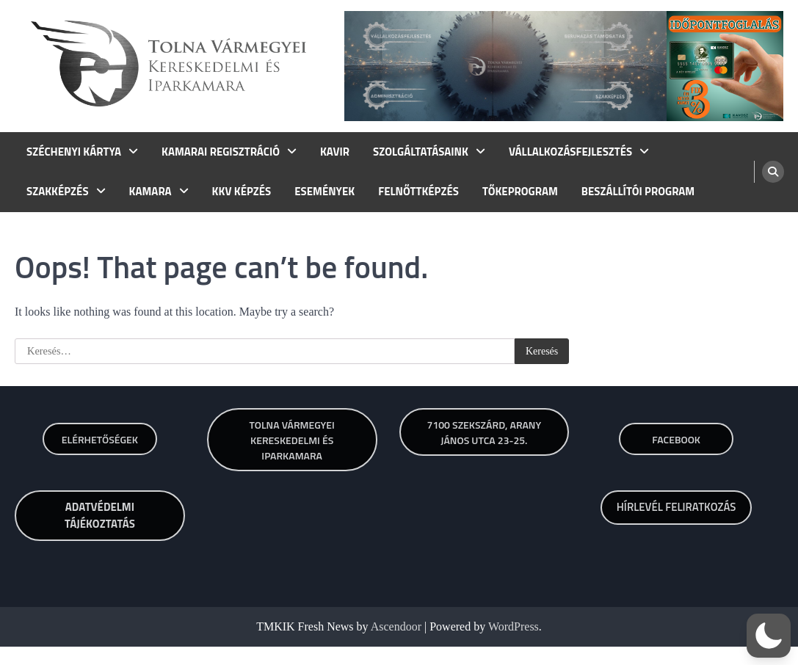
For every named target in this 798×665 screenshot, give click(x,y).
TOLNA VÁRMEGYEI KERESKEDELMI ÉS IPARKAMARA (292, 440)
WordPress (513, 626)
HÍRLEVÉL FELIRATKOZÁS (676, 506)
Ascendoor (396, 626)
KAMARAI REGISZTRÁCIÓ (221, 152)
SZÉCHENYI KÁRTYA (73, 152)
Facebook (676, 439)
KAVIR (334, 152)
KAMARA (150, 191)
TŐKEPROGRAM (520, 191)
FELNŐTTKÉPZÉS (418, 191)
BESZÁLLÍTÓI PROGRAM (637, 191)
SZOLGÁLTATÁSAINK (420, 152)
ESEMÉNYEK (324, 191)
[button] (769, 636)
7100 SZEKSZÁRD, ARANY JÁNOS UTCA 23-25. (484, 432)
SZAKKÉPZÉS (57, 191)
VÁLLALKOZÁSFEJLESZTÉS (570, 152)
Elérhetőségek (100, 439)
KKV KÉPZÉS (242, 191)
